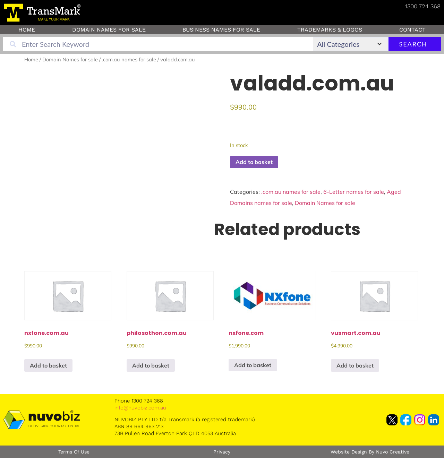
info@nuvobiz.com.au (140, 408)
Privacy (221, 452)
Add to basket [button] (48, 365)
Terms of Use (73, 452)
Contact (412, 29)
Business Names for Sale (221, 29)
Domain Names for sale (109, 29)
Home (26, 29)
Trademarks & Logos (329, 29)
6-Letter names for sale (353, 191)
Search (414, 44)
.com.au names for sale (129, 59)
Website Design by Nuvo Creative (370, 452)
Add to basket (254, 161)
